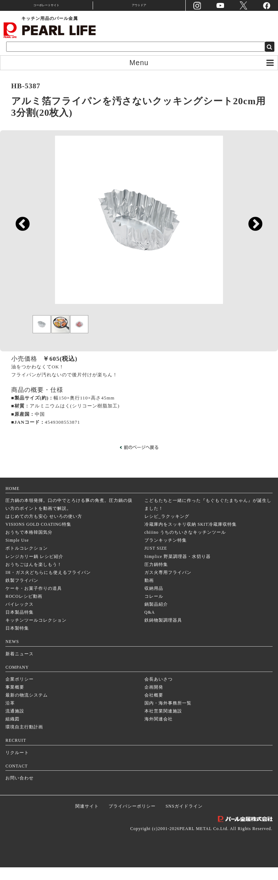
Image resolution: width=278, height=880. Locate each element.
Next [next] (251, 227)
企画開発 (153, 700)
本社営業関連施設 (163, 724)
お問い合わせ (19, 790)
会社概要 (153, 708)
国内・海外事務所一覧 (167, 716)
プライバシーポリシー (132, 819)
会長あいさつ (158, 692)
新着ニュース (19, 666)
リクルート (17, 765)
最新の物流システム (26, 708)
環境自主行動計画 (24, 740)
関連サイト (87, 819)
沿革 (10, 716)
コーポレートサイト (46, 5)
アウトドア (139, 5)
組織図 (12, 732)
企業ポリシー (19, 692)
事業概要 (14, 700)
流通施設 (14, 724)
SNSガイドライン (184, 819)
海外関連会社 (158, 732)
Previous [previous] (19, 227)
